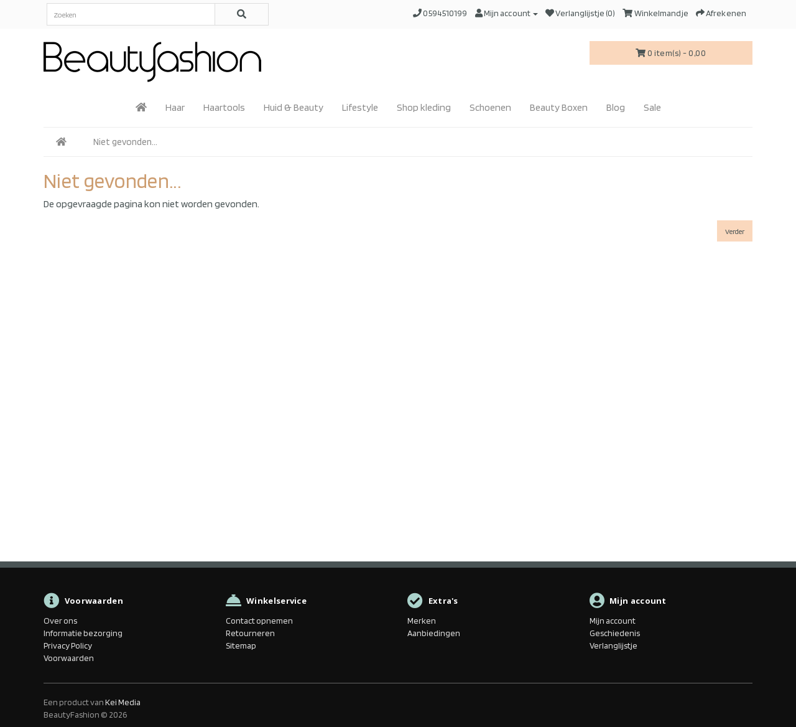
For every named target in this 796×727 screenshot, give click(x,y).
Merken (421, 621)
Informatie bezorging (83, 633)
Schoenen (490, 107)
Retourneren (250, 633)
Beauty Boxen (559, 107)
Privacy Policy (68, 645)
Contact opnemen (259, 621)
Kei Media (123, 702)
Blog (615, 107)
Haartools (224, 107)
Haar (175, 107)
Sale (652, 107)
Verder (734, 231)
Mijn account (613, 621)
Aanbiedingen (433, 633)
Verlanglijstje (613, 645)
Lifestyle (360, 107)
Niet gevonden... (125, 142)
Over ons (60, 621)
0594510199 (445, 13)
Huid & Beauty (293, 107)
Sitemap (241, 645)
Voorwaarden (69, 658)
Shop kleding (424, 107)
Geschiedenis (615, 633)
